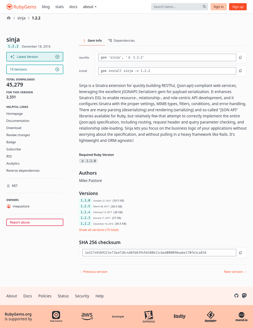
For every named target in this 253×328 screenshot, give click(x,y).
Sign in (219, 7)
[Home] (9, 18)
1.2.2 (85, 223)
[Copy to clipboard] (240, 57)
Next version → (235, 272)
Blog (46, 6)
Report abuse (20, 222)
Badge (11, 142)
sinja (21, 18)
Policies (45, 296)
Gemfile (84, 57)
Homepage (14, 113)
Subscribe (13, 149)
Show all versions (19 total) (99, 230)
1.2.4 (85, 212)
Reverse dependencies (23, 170)
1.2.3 (85, 218)
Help (99, 296)
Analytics (13, 163)
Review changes (18, 135)
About (11, 296)
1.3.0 (85, 200)
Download (13, 128)
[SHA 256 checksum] (159, 252)
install (83, 71)
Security (82, 296)
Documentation (17, 121)
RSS (9, 156)
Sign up (238, 7)
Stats (59, 6)
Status (63, 296)
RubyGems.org (18, 314)
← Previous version (93, 272)
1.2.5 (85, 206)
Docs (73, 6)
